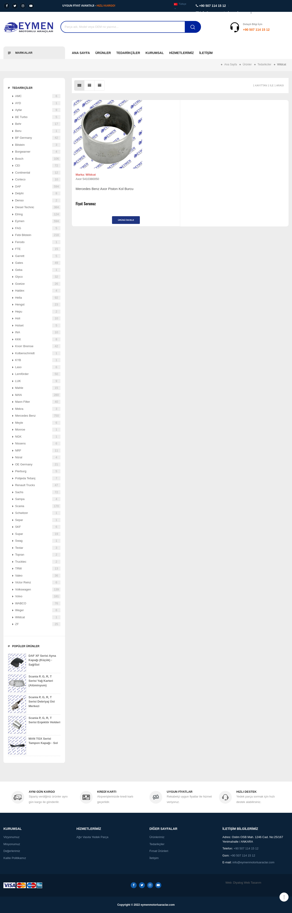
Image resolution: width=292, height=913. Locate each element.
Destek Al (280, 29)
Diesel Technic (37, 207)
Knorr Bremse (37, 346)
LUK (37, 381)
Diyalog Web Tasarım (247, 882)
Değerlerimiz (11, 851)
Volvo (37, 596)
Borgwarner (37, 152)
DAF (37, 187)
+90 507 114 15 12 (228, 29)
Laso (37, 367)
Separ (37, 520)
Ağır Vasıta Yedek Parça (92, 837)
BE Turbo (37, 117)
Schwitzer (37, 513)
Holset (37, 325)
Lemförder (37, 374)
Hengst (37, 305)
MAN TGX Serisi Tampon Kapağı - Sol (33, 745)
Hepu (37, 312)
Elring (37, 214)
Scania (37, 506)
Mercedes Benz (37, 416)
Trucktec (37, 562)
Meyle (37, 423)
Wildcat (37, 617)
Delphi (37, 193)
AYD (37, 103)
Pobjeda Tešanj (37, 478)
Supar (37, 534)
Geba (37, 270)
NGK (37, 437)
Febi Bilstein (37, 235)
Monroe (37, 430)
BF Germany (37, 138)
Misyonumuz (11, 844)
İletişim (206, 53)
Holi (37, 318)
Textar (37, 548)
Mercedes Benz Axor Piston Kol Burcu (98, 193)
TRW (37, 569)
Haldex (37, 291)
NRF (37, 451)
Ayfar (37, 110)
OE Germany (37, 464)
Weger (37, 610)
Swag (37, 541)
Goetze (37, 284)
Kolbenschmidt (37, 353)
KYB (37, 360)
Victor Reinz (37, 582)
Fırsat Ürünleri (158, 851)
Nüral (37, 457)
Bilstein (37, 145)
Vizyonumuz (11, 837)
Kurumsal (155, 53)
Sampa (37, 499)
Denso (37, 200)
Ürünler (103, 53)
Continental (37, 173)
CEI (37, 166)
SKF (37, 527)
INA (37, 332)
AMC (37, 96)
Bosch (37, 159)
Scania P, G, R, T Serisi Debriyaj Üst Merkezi (31, 704)
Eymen (37, 221)
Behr (37, 124)
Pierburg (37, 471)
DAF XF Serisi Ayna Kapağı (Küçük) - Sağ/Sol (32, 663)
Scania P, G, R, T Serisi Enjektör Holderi (34, 725)
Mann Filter (37, 402)
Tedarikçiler (128, 53)
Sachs (37, 492)
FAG (37, 228)
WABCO (37, 603)
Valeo (37, 576)
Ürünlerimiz (156, 837)
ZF (37, 624)
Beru (37, 131)
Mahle (37, 388)
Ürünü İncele (98, 222)
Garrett (37, 256)
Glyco (37, 277)
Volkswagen (37, 589)
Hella (37, 298)
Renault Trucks (37, 485)
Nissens (37, 443)
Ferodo (37, 242)
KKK (37, 339)
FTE (37, 249)
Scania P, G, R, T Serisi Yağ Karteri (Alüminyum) (30, 683)
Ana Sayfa (81, 53)
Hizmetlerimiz (181, 53)
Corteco (37, 179)
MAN (37, 395)
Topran (37, 555)
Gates (37, 263)
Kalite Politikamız (14, 858)
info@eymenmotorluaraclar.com (253, 862)
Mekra (37, 409)
